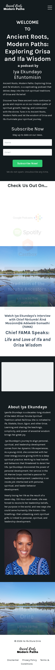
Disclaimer (13, 660)
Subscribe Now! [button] (27, 163)
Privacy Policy (29, 660)
